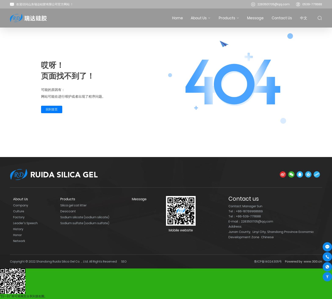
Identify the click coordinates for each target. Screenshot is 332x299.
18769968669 (253, 211)
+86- (239, 211)
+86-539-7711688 (248, 216)
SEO (124, 261)
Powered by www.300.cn (303, 261)
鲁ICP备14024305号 (268, 261)
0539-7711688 (312, 4)
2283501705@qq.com (273, 4)
